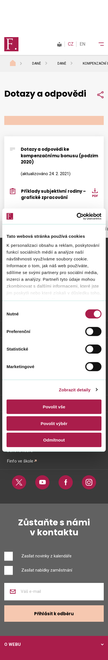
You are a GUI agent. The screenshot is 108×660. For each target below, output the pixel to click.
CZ (71, 44)
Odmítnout (54, 440)
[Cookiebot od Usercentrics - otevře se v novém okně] (77, 216)
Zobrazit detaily (75, 389)
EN (82, 44)
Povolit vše (54, 406)
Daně (36, 63)
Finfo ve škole (20, 461)
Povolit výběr (54, 423)
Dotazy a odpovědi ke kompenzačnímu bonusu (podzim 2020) (59, 155)
